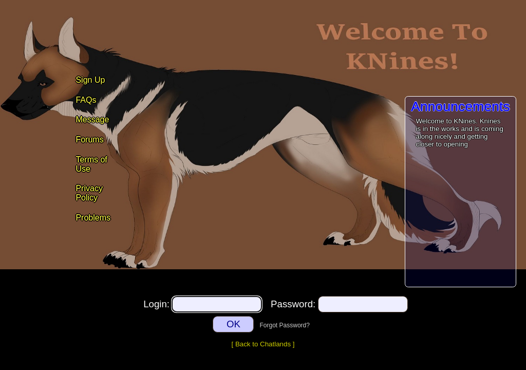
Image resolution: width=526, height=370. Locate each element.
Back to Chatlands (263, 344)
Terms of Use (91, 164)
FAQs (86, 100)
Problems (93, 217)
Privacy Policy (89, 193)
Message (92, 119)
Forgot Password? (285, 325)
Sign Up (90, 80)
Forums (89, 139)
